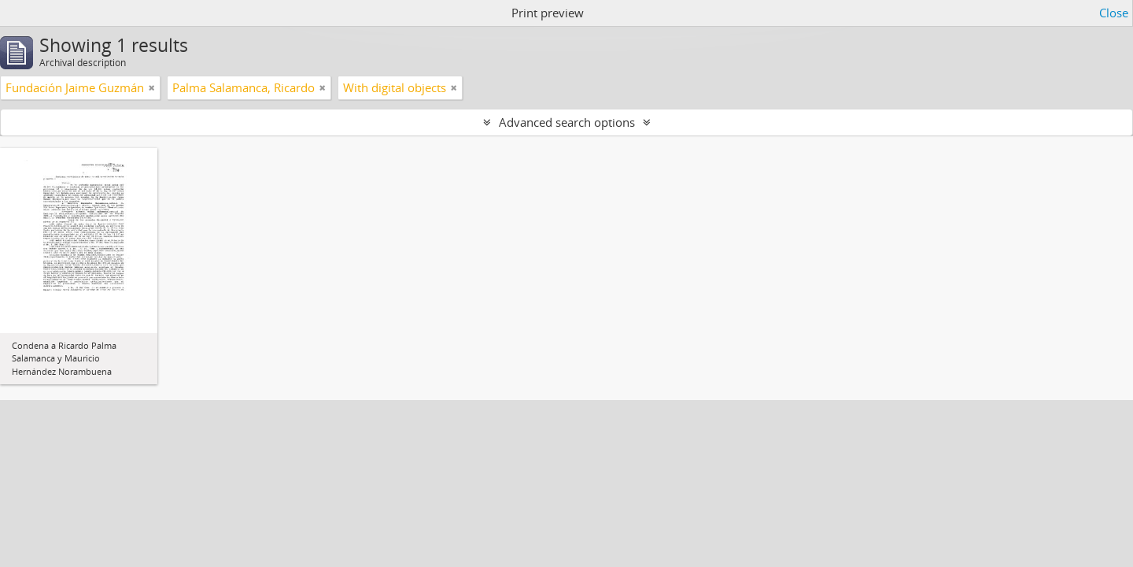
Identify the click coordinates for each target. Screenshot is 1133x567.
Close (1113, 12)
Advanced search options (567, 122)
